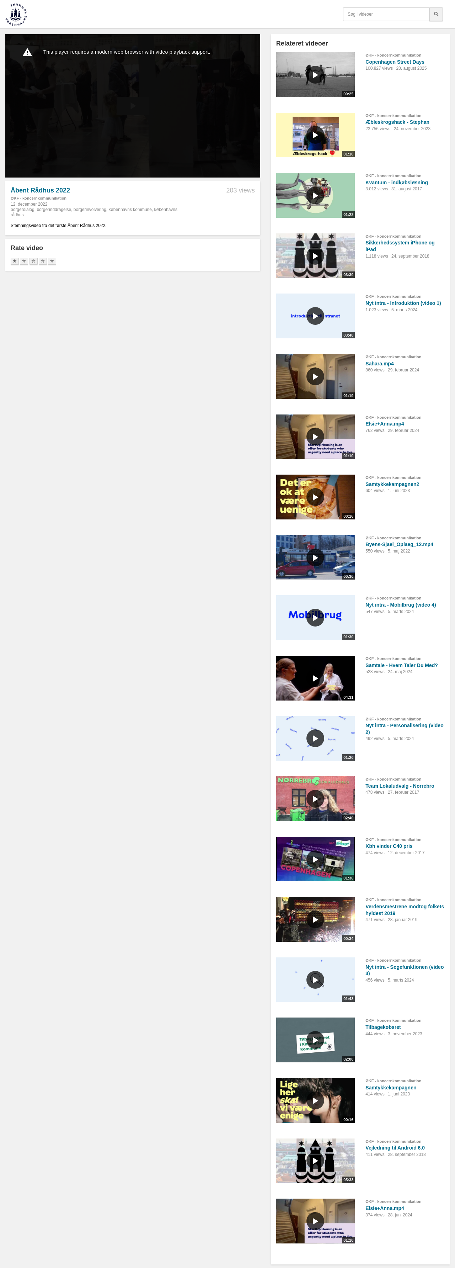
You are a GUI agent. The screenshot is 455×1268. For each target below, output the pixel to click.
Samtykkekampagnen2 (392, 484)
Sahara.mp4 (379, 363)
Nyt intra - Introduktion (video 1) (403, 303)
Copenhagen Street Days (394, 62)
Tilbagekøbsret (383, 1027)
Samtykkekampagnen (390, 1087)
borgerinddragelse (54, 209)
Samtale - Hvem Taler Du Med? (401, 665)
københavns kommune (130, 209)
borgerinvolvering (90, 209)
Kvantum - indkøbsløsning (396, 182)
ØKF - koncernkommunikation (38, 198)
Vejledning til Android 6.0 (395, 1148)
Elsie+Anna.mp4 (384, 424)
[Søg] (436, 14)
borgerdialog (22, 209)
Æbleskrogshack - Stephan (397, 122)
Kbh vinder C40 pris (388, 846)
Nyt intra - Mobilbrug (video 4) (400, 605)
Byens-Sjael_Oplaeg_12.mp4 (399, 544)
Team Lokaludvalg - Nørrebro (399, 786)
